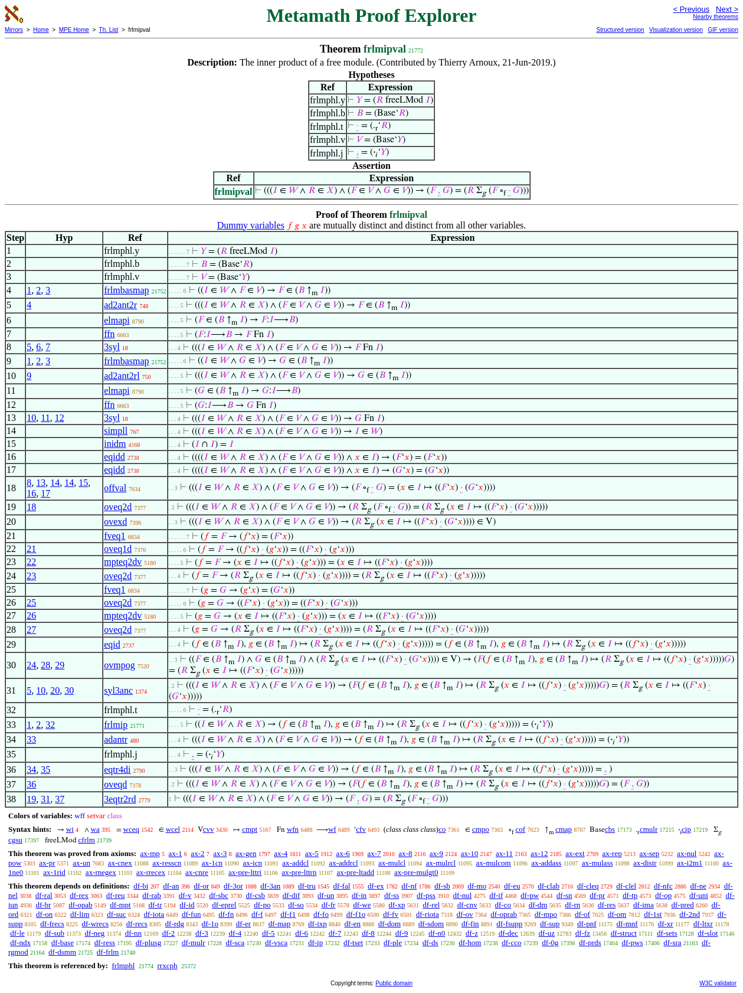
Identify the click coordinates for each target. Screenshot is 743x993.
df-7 (335, 933)
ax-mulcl (391, 862)
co (442, 829)
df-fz (582, 933)
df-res (607, 904)
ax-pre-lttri (244, 872)
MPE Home (74, 30)
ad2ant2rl (121, 376)
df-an (171, 885)
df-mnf (627, 923)
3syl (112, 347)
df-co (503, 904)
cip (686, 829)
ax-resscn (166, 862)
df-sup (549, 923)
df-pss (426, 895)
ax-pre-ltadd (355, 872)
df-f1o (356, 914)
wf (332, 829)
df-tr (155, 904)
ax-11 (504, 853)
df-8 (368, 933)
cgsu (15, 839)
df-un (326, 895)
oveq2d (118, 507)
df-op (663, 895)
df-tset (353, 942)
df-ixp (317, 923)
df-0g (550, 942)
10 (31, 418)
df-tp (630, 895)
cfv (361, 829)
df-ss (391, 895)
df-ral (44, 895)
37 (59, 799)
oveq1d (118, 549)
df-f (257, 914)
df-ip (315, 942)
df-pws (632, 942)
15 (83, 483)
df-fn (226, 914)
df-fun (191, 914)
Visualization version (676, 30)
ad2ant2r (120, 305)
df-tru (307, 885)
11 (45, 418)
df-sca (234, 942)
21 (31, 549)
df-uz (547, 933)
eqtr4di (117, 770)
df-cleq (588, 885)
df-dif (291, 895)
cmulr (648, 829)
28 (45, 665)
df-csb (255, 895)
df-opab (80, 904)
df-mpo (546, 914)
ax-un (81, 862)
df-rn (572, 904)
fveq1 (114, 536)
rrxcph (167, 965)
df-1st (653, 914)
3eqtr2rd (120, 799)
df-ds (430, 942)
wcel (173, 829)
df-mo (476, 885)
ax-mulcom (493, 862)
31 (45, 799)
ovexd (115, 522)
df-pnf (587, 923)
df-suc (116, 914)
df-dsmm (62, 952)
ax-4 (280, 853)
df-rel (431, 904)
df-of (582, 914)
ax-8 (405, 853)
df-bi (140, 885)
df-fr (329, 904)
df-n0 (436, 933)
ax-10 (470, 853)
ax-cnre (196, 872)
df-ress (104, 942)
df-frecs (52, 923)
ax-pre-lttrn (299, 872)
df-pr (597, 895)
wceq (131, 829)
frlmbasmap (126, 290)
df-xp (396, 904)
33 (31, 739)
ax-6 (343, 853)
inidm (115, 444)
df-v (185, 895)
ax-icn (252, 862)
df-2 (168, 933)
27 (31, 630)
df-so (296, 904)
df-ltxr (703, 923)
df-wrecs (94, 923)
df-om (617, 914)
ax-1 (175, 853)
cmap (563, 829)
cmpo (480, 829)
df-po (262, 904)
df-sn (564, 895)
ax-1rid (54, 872)
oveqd (115, 784)
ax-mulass (597, 862)
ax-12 (539, 853)
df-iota (154, 914)
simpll (115, 431)
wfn (293, 829)
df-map (280, 923)
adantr (115, 739)
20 (55, 690)
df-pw (530, 895)
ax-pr (47, 862)
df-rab (151, 895)
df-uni (698, 895)
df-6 (301, 933)
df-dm (538, 904)
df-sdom (431, 923)
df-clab (548, 885)
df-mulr (193, 942)
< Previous (691, 9)
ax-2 (197, 853)
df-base (62, 942)
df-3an (270, 885)
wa (95, 829)
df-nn (133, 933)
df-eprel (224, 904)
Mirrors (14, 30)
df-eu (512, 885)
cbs (610, 829)
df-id (186, 904)
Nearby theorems (715, 17)
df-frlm (108, 952)
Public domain (394, 983)
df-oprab (503, 914)
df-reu (115, 895)
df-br (43, 904)
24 (31, 665)
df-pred (682, 904)
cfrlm (86, 839)
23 (31, 576)
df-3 (201, 933)
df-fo (321, 914)
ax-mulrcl (441, 862)
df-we (362, 904)
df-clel (626, 885)
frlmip (115, 725)
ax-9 (436, 853)
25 (31, 602)
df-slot (708, 933)
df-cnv (467, 904)
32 (50, 725)
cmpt (249, 829)
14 (55, 483)
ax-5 (312, 853)
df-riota (427, 914)
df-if (496, 895)
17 (45, 493)
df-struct (624, 933)
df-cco (511, 942)
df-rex (79, 895)
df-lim (80, 914)
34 (31, 770)
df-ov (464, 914)
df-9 (401, 933)
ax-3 (220, 853)
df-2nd (689, 914)
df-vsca (276, 942)
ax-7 (374, 853)
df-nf (409, 885)
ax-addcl (295, 862)
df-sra (672, 942)
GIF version (723, 30)
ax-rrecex (150, 872)
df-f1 (288, 914)
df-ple (393, 942)
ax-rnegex (101, 872)
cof (521, 829)
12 (59, 418)
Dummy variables (250, 225)
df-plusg (148, 942)
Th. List (109, 30)
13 (40, 483)
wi (70, 829)
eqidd (114, 457)
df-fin (470, 923)
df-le (17, 933)
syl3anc (118, 690)
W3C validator (718, 983)
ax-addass (546, 862)
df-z (472, 933)
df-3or (233, 885)
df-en (353, 923)
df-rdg (175, 923)
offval (115, 488)
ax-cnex (120, 862)
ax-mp (150, 853)
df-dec (508, 933)
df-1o (210, 923)
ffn (109, 334)
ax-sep (649, 853)
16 (31, 493)
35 (45, 770)
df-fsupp (509, 923)
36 (31, 784)
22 (31, 562)
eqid (112, 644)
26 (31, 615)
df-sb (442, 885)
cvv (208, 829)
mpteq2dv (123, 562)
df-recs (137, 923)
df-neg (94, 933)
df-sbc (218, 895)
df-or (201, 885)
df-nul (462, 895)
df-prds (590, 942)
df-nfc (663, 885)
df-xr (665, 923)
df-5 (268, 933)
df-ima (643, 904)
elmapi (117, 320)
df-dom (389, 923)
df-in (359, 895)
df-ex (376, 885)
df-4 (235, 933)
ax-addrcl (343, 862)
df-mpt (120, 904)
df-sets (667, 933)
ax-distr (645, 862)
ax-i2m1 (689, 862)
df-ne (698, 885)
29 (59, 665)
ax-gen (245, 853)
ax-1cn (212, 862)
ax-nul (686, 853)
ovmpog (119, 665)
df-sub (54, 933)
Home (41, 30)
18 (31, 507)
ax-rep (611, 853)
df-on (44, 914)
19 (31, 799)
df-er (243, 923)
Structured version (620, 30)
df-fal (341, 885)
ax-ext (574, 853)
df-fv (390, 914)
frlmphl (123, 965)
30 (69, 690)
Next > (727, 9)
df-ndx (20, 942)
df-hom (470, 942)
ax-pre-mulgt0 (416, 872)
